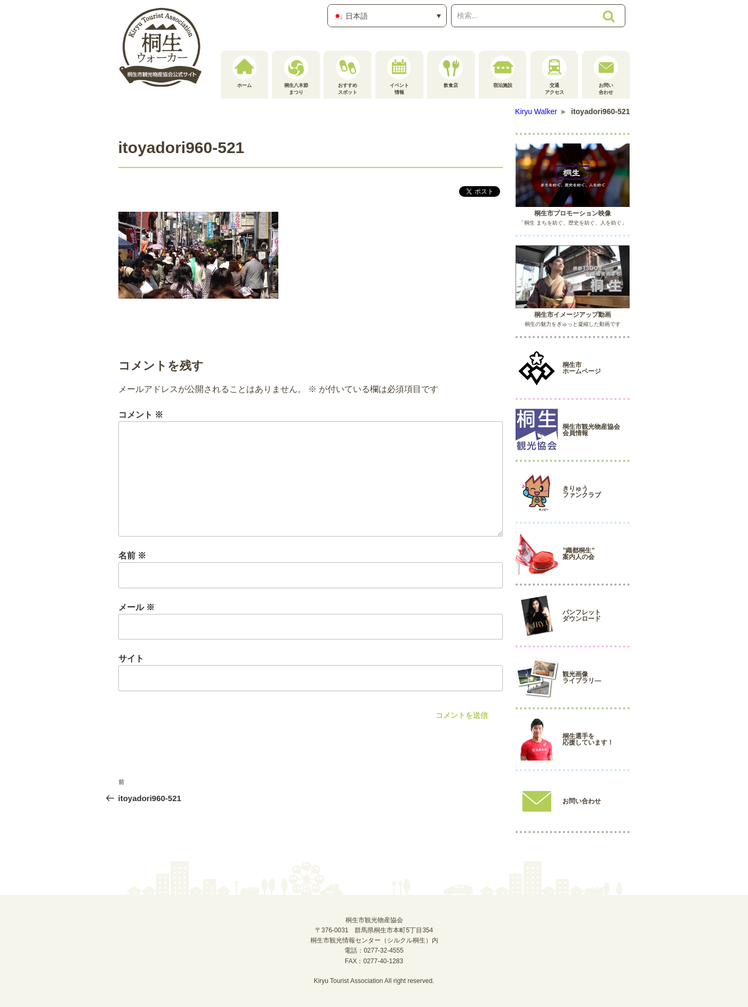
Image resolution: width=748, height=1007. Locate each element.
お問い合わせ (606, 75)
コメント (140, 414)
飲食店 (451, 71)
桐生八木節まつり (296, 75)
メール (136, 607)
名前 (132, 555)
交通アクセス (554, 75)
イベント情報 (399, 75)
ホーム (244, 71)
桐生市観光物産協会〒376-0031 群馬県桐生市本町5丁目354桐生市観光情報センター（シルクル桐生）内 (374, 930)
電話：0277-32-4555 (374, 950)
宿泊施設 (502, 71)
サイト (131, 658)
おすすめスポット (348, 75)
